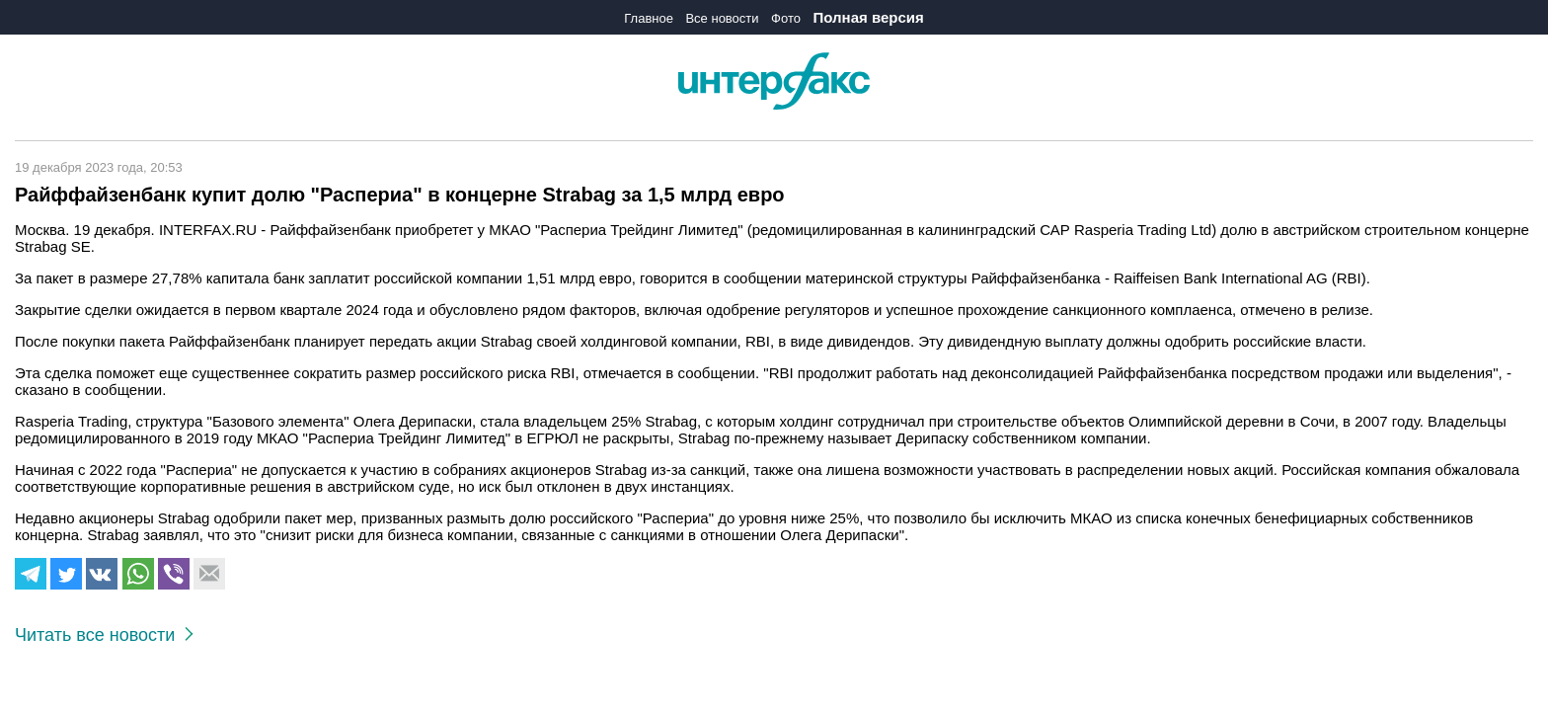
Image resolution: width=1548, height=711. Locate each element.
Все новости (721, 18)
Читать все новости (104, 635)
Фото (786, 18)
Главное (648, 18)
